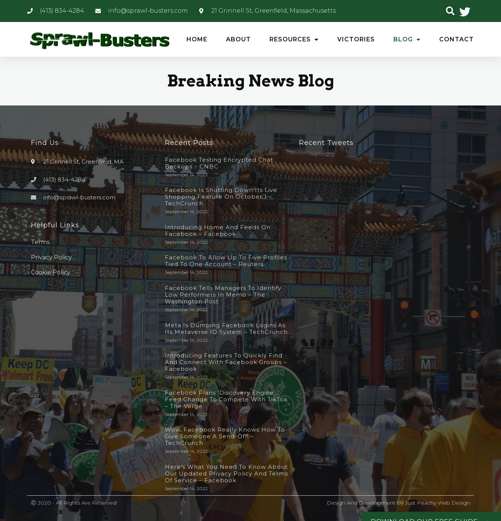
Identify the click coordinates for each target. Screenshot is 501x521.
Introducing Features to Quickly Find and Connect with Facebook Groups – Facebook (226, 362)
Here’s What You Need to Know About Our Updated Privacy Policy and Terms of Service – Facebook (226, 473)
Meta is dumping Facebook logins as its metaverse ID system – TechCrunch (226, 328)
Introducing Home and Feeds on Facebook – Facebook (218, 230)
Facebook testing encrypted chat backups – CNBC (219, 163)
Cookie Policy (50, 272)
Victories (356, 39)
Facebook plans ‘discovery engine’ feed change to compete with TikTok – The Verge (226, 399)
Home (196, 39)
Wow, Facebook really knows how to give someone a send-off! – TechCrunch (225, 436)
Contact (456, 39)
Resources (294, 39)
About (238, 39)
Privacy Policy (51, 257)
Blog (407, 39)
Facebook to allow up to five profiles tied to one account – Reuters (226, 261)
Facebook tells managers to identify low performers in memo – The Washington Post (223, 294)
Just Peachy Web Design (437, 502)
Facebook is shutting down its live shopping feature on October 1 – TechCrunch (221, 196)
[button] (450, 11)
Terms (40, 242)
